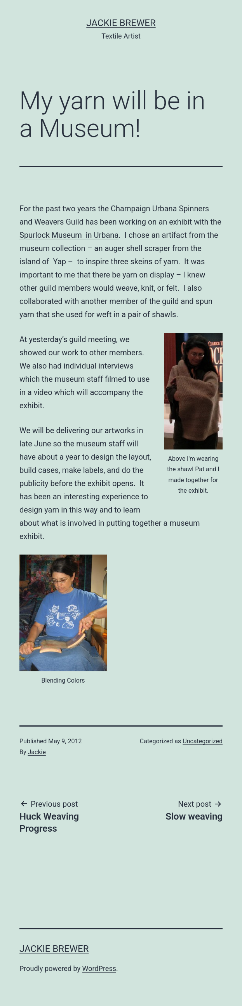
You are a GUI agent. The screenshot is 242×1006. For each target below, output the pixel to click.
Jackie (37, 752)
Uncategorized (203, 741)
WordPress (99, 968)
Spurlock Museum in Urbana (68, 235)
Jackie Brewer (120, 23)
